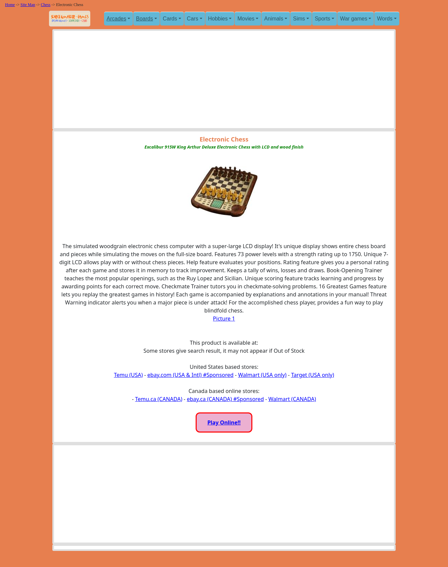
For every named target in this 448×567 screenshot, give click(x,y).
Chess (46, 4)
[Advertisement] (224, 81)
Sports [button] (322, 18)
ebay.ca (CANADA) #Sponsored (225, 399)
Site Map (27, 4)
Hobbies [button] (218, 18)
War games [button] (353, 18)
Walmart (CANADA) (292, 399)
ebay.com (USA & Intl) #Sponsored (190, 375)
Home (10, 4)
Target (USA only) (312, 375)
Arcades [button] (117, 18)
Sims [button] (299, 18)
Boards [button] (144, 18)
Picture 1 (224, 318)
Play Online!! (224, 422)
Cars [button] (192, 18)
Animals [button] (273, 18)
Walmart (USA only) (262, 375)
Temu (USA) (128, 375)
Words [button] (384, 18)
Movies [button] (245, 18)
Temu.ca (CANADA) (159, 399)
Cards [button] (170, 18)
